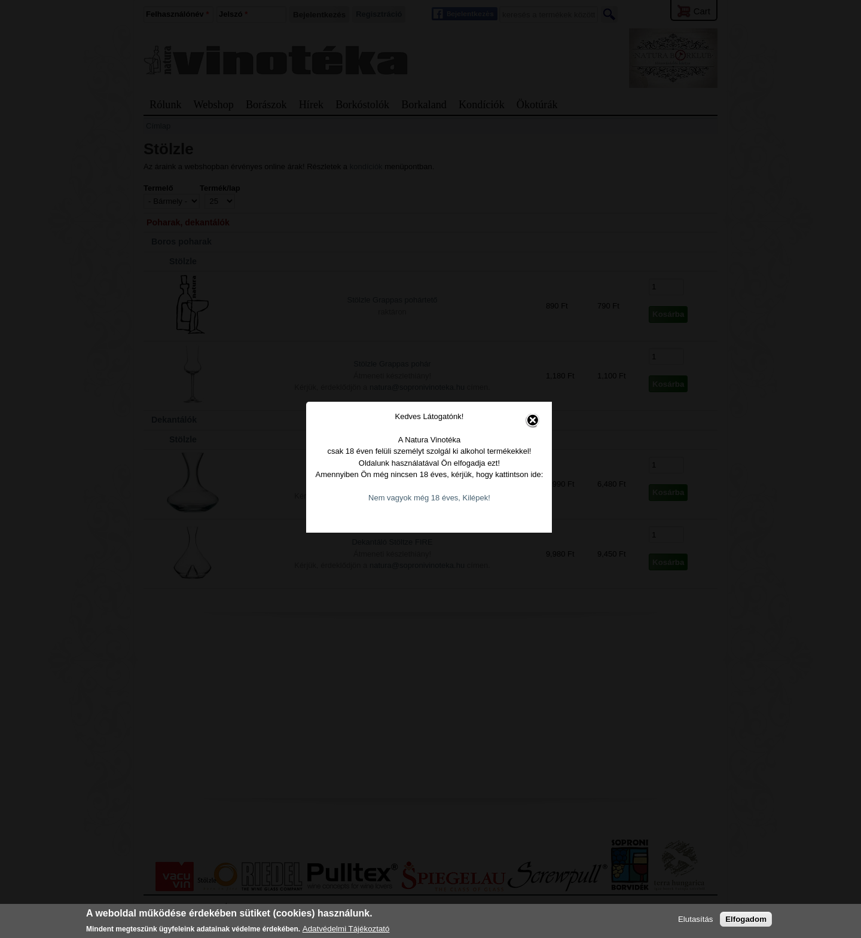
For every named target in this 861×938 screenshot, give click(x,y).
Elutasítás (695, 919)
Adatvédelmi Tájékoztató (346, 928)
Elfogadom (746, 919)
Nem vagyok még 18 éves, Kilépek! (431, 491)
